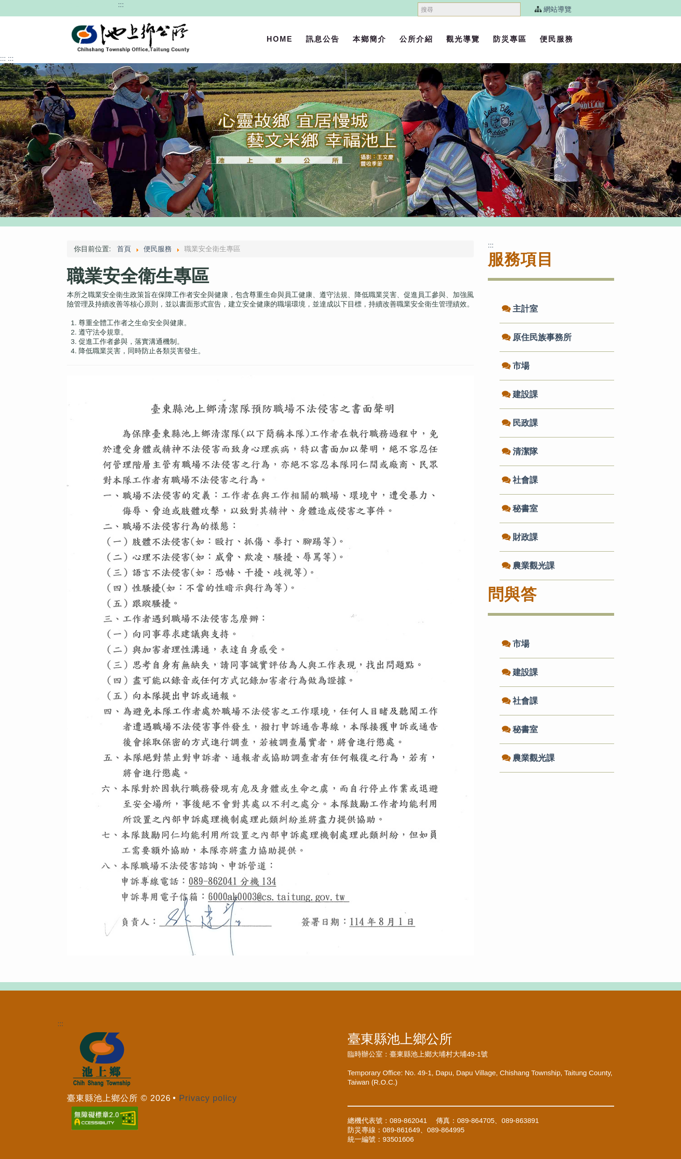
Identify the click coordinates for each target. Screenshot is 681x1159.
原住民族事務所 (542, 337)
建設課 (525, 394)
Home (280, 39)
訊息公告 (323, 39)
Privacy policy (208, 1098)
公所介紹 (416, 39)
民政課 (525, 423)
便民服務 (556, 39)
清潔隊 (525, 451)
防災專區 (510, 39)
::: (121, 4)
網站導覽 (557, 9)
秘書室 (525, 508)
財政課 (525, 537)
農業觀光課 (534, 565)
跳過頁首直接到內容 (84, 4)
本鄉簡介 (369, 39)
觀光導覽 (463, 39)
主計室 (525, 308)
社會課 (525, 480)
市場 (521, 366)
